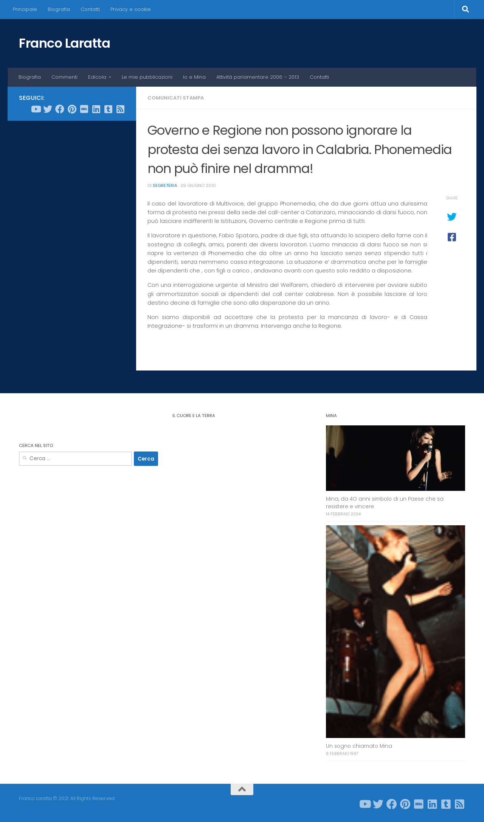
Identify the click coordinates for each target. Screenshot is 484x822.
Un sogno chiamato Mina (359, 746)
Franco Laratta (64, 43)
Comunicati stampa (175, 97)
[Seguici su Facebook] (59, 109)
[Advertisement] (72, 241)
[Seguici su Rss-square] (120, 109)
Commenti (64, 77)
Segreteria (165, 185)
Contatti (90, 9)
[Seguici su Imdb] (83, 109)
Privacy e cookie (130, 9)
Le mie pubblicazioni (147, 77)
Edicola (97, 77)
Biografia (59, 9)
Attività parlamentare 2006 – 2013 (257, 77)
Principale (25, 9)
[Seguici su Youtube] (35, 109)
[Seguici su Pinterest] (71, 109)
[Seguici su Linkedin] (96, 109)
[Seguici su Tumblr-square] (108, 109)
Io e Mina (194, 77)
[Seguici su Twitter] (47, 109)
